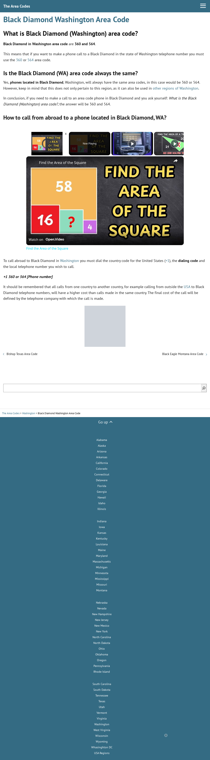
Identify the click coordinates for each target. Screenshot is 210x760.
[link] (33, 163)
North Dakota (101, 643)
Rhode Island (102, 672)
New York (102, 631)
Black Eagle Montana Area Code (182, 354)
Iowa (102, 527)
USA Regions (102, 753)
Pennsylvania (102, 666)
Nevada (101, 608)
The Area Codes (16, 6)
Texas (101, 701)
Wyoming (102, 741)
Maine (102, 550)
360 (19, 60)
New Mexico (101, 625)
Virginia (102, 718)
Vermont (102, 713)
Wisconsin (101, 736)
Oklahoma (101, 654)
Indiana (101, 521)
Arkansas (101, 457)
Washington (69, 260)
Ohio (102, 648)
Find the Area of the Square (62, 162)
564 (30, 60)
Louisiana (102, 544)
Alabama (101, 440)
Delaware (101, 480)
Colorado (101, 469)
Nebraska (101, 602)
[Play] (132, 144)
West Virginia (102, 730)
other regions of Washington (175, 88)
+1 (167, 260)
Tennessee (101, 695)
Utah (102, 707)
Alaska (102, 445)
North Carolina (101, 637)
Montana (101, 590)
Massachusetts (102, 561)
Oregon (101, 660)
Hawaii (102, 497)
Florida (101, 486)
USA (187, 286)
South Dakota (101, 690)
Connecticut (101, 474)
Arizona (101, 451)
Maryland (102, 556)
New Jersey (101, 620)
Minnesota (101, 573)
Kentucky (101, 538)
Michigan (101, 567)
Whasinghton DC (101, 747)
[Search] (204, 388)
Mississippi (102, 579)
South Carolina (101, 684)
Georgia (102, 492)
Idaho (101, 503)
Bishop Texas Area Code (22, 354)
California (102, 463)
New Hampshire (102, 614)
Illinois (101, 509)
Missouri (101, 584)
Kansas (101, 533)
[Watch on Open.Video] (46, 239)
